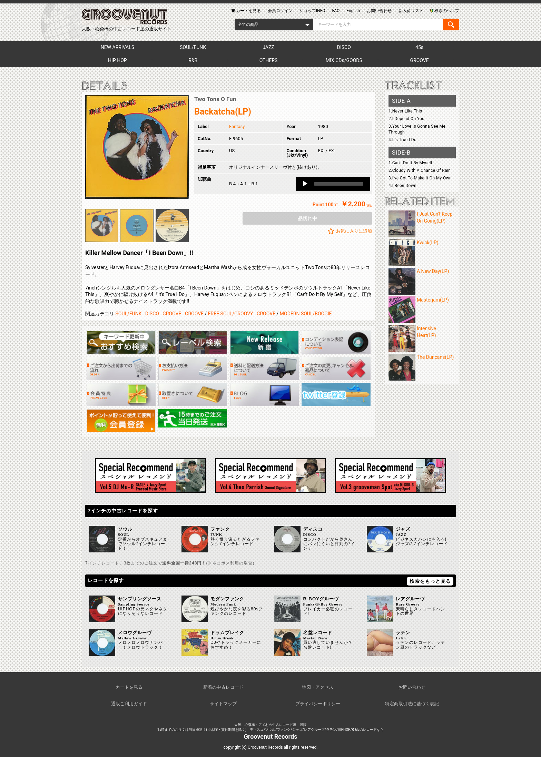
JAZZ (268, 47)
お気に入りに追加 (354, 231)
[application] (333, 184)
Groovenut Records (270, 736)
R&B (192, 60)
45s (419, 47)
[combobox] (274, 24)
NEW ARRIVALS (117, 47)
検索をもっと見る (430, 581)
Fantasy (237, 126)
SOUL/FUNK (193, 47)
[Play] (305, 183)
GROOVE (419, 60)
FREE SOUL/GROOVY (230, 313)
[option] (137, 147)
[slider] (338, 184)
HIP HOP (117, 60)
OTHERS (268, 60)
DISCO (344, 47)
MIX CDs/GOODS (344, 60)
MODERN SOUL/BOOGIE (306, 313)
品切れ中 (307, 218)
